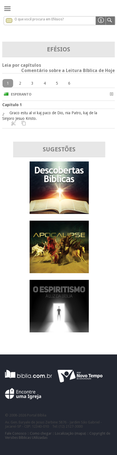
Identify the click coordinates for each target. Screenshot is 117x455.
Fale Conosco (16, 433)
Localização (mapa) (70, 433)
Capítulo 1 (12, 105)
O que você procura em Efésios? (39, 19)
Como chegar (41, 433)
